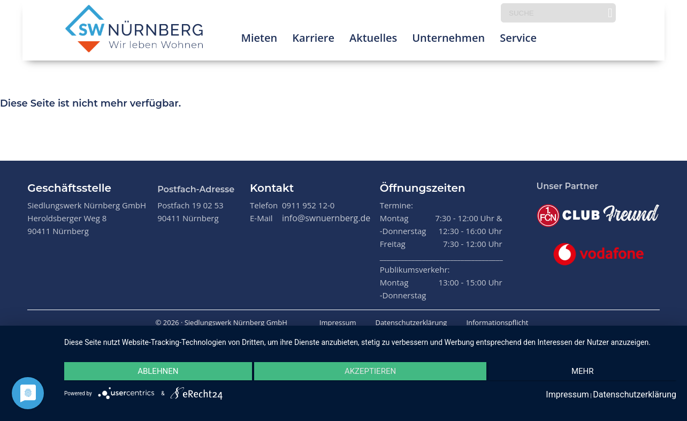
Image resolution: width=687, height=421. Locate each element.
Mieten (259, 40)
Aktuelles (373, 40)
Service (518, 40)
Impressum (337, 322)
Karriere (313, 40)
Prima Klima (583, 40)
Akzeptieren (370, 372)
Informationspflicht (497, 322)
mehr (585, 372)
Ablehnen (155, 372)
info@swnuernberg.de (326, 218)
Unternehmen (448, 40)
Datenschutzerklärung (411, 322)
